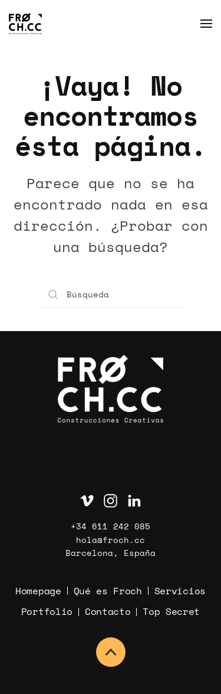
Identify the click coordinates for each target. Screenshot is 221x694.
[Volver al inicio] (25, 23)
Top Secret (171, 611)
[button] (206, 23)
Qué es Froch (108, 591)
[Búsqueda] (111, 294)
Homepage (38, 591)
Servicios (180, 591)
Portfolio (46, 611)
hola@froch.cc (110, 539)
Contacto (107, 611)
